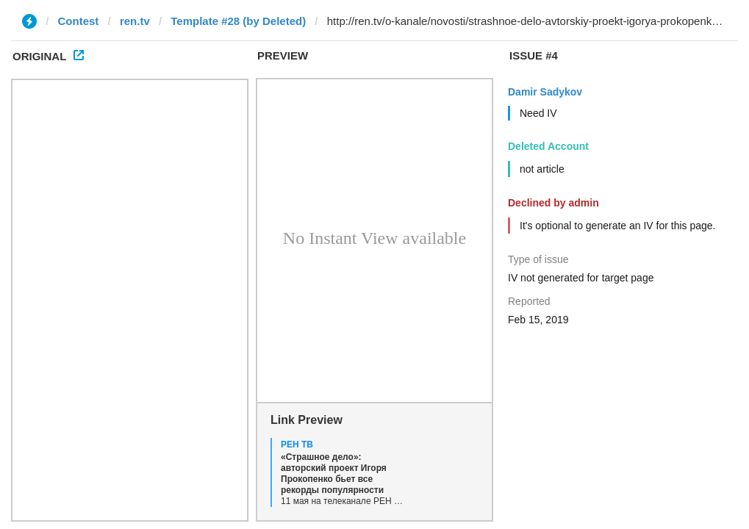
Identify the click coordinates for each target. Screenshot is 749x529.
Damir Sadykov (545, 92)
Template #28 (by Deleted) (238, 21)
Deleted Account (548, 146)
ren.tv (135, 21)
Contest (78, 21)
